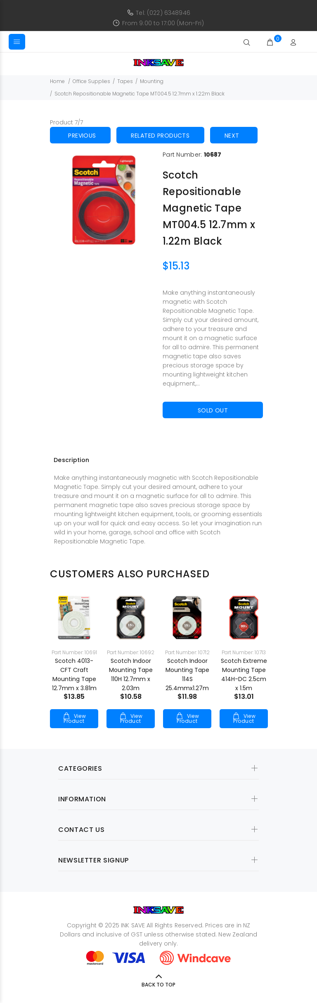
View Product (75, 718)
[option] (74, 652)
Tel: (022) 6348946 (163, 13)
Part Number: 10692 (130, 652)
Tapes (125, 81)
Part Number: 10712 (187, 652)
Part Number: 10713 (244, 652)
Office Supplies (91, 81)
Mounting (151, 81)
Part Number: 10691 (74, 652)
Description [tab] (71, 460)
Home (57, 81)
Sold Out (213, 410)
